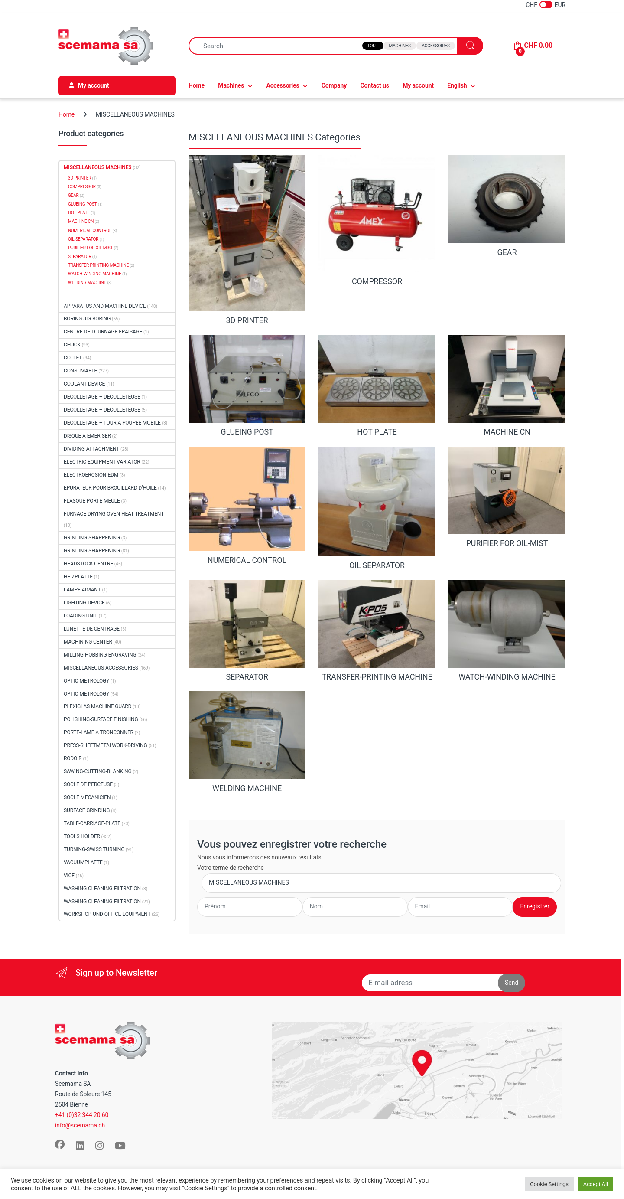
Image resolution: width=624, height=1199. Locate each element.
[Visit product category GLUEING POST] (247, 386)
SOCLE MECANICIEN (87, 797)
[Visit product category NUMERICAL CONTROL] (247, 506)
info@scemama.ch (80, 1125)
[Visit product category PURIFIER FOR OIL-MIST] (507, 497)
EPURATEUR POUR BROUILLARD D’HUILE (110, 488)
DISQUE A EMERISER (87, 436)
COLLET (73, 358)
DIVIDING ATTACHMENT (91, 449)
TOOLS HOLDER (82, 836)
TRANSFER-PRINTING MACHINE (98, 265)
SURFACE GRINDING (87, 810)
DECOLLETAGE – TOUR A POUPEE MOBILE (112, 423)
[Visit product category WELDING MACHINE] (247, 742)
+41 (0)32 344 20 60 (81, 1114)
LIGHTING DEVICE (84, 603)
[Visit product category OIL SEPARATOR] (377, 508)
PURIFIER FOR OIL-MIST (90, 247)
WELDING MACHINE (87, 282)
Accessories (282, 85)
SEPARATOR (79, 256)
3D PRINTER (79, 178)
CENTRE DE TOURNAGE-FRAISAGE (103, 332)
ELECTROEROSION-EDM (91, 475)
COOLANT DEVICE (84, 384)
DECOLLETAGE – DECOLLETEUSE (102, 397)
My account (418, 85)
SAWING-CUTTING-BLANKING (98, 771)
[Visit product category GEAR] (507, 206)
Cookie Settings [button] (549, 1184)
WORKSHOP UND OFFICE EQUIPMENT (107, 914)
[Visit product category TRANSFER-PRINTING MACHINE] (377, 630)
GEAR (73, 195)
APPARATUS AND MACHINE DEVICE (105, 306)
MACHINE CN (81, 221)
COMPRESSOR (82, 186)
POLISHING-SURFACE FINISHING (101, 719)
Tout (372, 45)
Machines (399, 45)
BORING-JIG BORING (87, 319)
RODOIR (73, 758)
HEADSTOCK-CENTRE (88, 564)
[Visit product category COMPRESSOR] (377, 220)
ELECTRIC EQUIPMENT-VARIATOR (102, 462)
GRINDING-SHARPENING (92, 538)
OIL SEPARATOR (83, 239)
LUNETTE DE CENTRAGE (92, 629)
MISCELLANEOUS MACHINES (98, 167)
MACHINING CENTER (88, 642)
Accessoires (435, 45)
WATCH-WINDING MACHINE (94, 273)
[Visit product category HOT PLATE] (377, 386)
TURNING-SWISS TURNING (94, 849)
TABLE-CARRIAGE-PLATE (92, 823)
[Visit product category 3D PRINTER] (247, 240)
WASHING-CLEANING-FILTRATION (102, 888)
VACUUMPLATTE (83, 862)
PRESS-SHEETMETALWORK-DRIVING (105, 745)
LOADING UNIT (81, 616)
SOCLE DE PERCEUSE (88, 784)
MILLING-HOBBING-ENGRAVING (100, 655)
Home (196, 85)
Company (334, 85)
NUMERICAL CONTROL (89, 230)
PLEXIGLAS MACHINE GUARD (97, 706)
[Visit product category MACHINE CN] (507, 386)
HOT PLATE (79, 212)
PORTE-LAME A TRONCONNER (98, 732)
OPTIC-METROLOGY (86, 681)
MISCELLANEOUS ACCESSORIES (101, 668)
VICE (69, 875)
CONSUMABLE (80, 371)
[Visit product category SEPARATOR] (247, 630)
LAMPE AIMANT (82, 590)
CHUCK (72, 345)
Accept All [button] (595, 1184)
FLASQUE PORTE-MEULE (92, 501)
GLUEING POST (82, 204)
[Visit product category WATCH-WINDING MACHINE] (507, 630)
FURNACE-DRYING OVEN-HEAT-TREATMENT (114, 514)
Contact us (375, 85)
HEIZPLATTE (78, 577)
